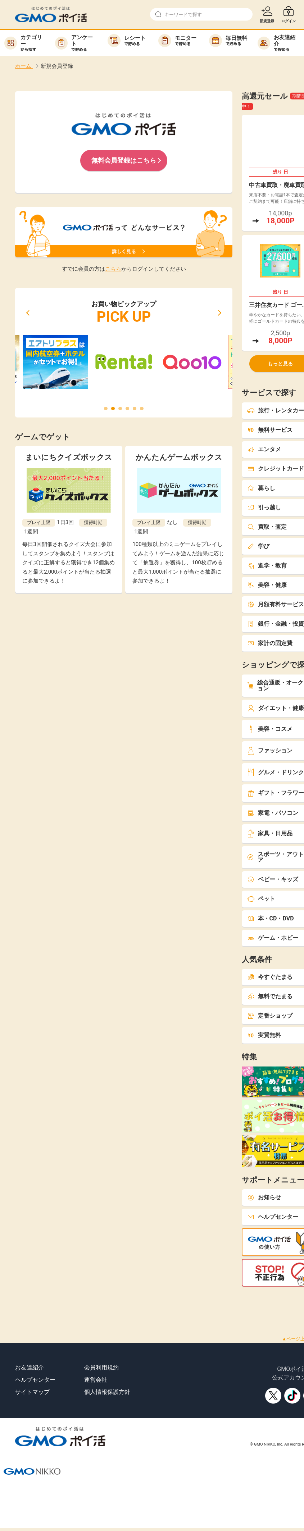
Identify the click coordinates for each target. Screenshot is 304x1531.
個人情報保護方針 (107, 1391)
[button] (28, 312)
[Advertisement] (131, 1303)
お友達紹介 (29, 1367)
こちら (113, 269)
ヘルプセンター (35, 1379)
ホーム (24, 66)
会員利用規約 (101, 1367)
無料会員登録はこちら (123, 160)
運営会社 (95, 1379)
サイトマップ (32, 1391)
